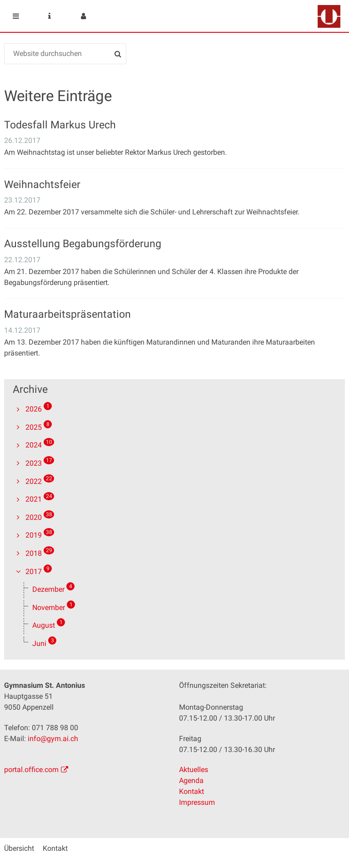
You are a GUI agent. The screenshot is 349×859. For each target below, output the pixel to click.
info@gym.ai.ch (53, 738)
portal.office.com (31, 769)
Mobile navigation (16, 16)
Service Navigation (49, 16)
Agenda (191, 780)
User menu (83, 16)
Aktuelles (193, 769)
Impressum (197, 802)
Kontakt (191, 791)
